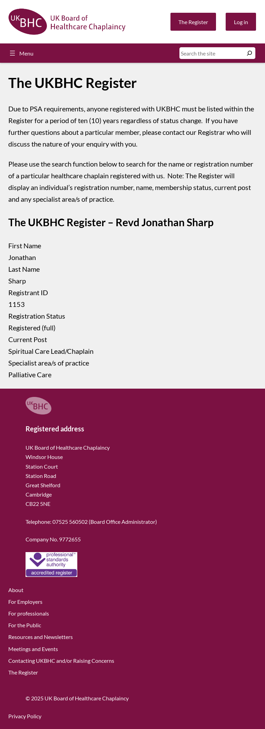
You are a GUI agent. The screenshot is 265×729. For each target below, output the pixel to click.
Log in (241, 22)
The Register (193, 22)
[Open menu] (20, 53)
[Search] (249, 53)
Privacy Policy (24, 716)
